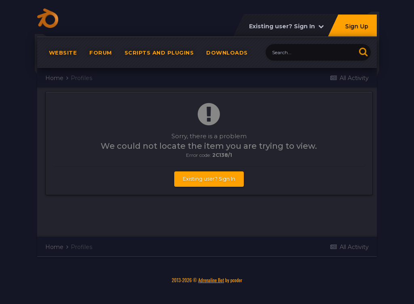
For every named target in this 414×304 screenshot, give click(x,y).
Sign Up (356, 26)
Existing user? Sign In (286, 26)
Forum (100, 52)
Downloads (227, 52)
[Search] (311, 52)
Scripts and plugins (159, 52)
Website (63, 52)
